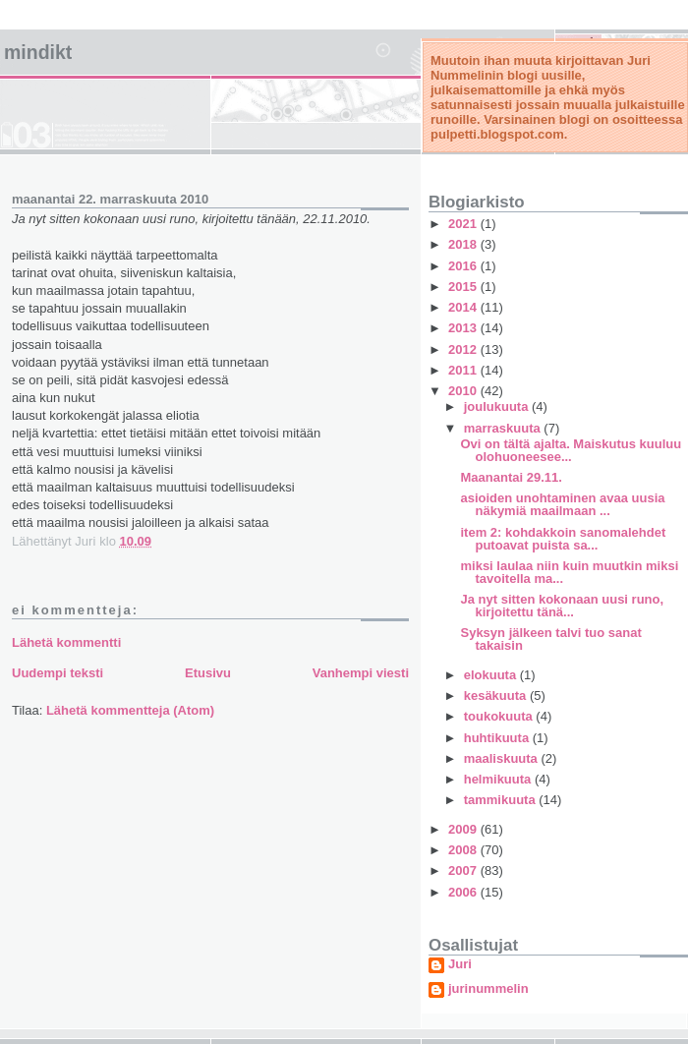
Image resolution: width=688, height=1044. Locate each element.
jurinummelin (488, 989)
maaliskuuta (503, 758)
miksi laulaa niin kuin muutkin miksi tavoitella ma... (569, 572)
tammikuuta (502, 799)
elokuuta (492, 674)
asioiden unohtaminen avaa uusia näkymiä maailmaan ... (562, 504)
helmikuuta (499, 779)
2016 (464, 266)
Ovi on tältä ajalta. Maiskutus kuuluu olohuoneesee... (570, 450)
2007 (464, 870)
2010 (464, 390)
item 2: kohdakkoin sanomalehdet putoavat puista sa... (562, 538)
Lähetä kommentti (66, 642)
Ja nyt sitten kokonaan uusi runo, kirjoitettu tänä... (561, 605)
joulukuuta (498, 406)
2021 (464, 223)
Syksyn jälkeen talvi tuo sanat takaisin (550, 639)
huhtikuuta (498, 737)
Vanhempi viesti (361, 673)
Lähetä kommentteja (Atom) (130, 710)
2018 (464, 244)
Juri (460, 964)
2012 (464, 349)
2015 (464, 286)
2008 (464, 849)
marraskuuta (504, 428)
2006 (464, 892)
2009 (464, 829)
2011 (464, 370)
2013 (464, 327)
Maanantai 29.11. (510, 477)
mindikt (38, 52)
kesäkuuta (497, 695)
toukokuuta (500, 716)
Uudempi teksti (57, 673)
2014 (464, 307)
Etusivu (208, 673)
